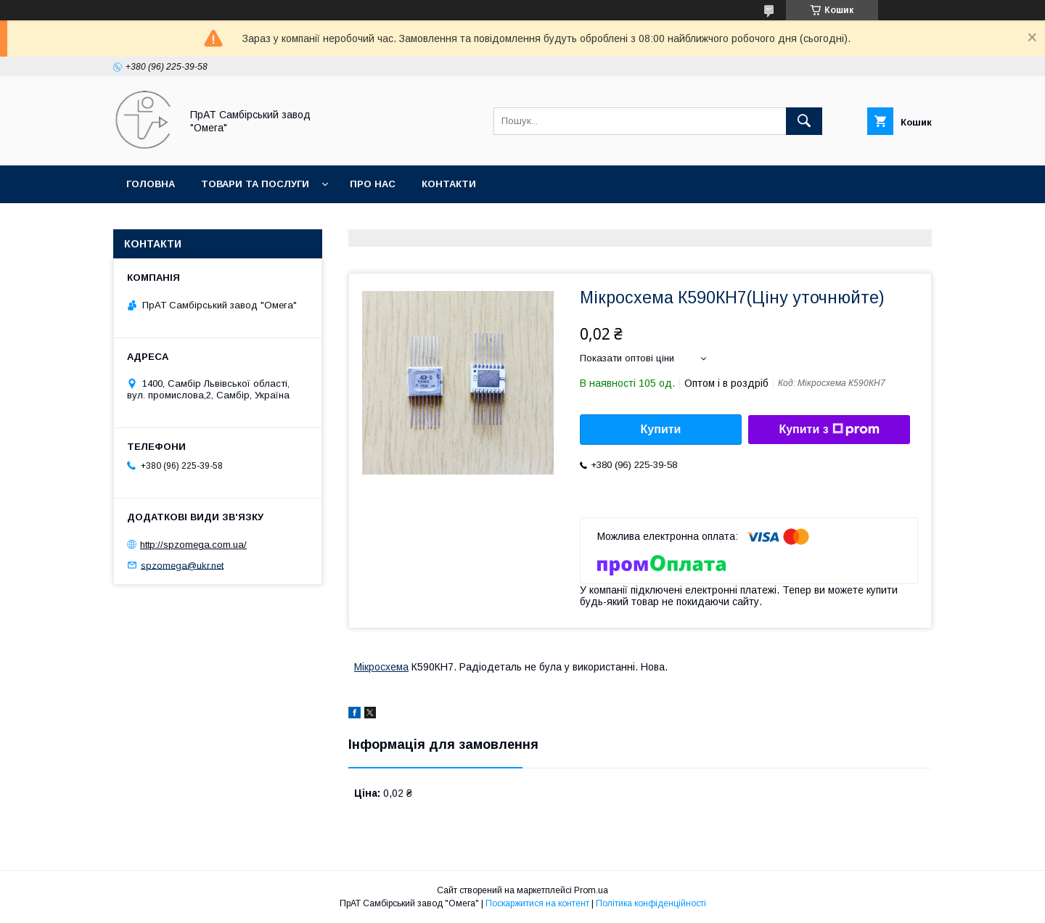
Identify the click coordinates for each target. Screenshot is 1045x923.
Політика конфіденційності (651, 903)
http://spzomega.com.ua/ (193, 544)
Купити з (829, 429)
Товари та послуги (255, 184)
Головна (150, 184)
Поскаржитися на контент (537, 903)
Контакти (449, 184)
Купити (661, 429)
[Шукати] (804, 121)
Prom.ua (591, 890)
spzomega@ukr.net (182, 564)
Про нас (373, 184)
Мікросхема (381, 667)
